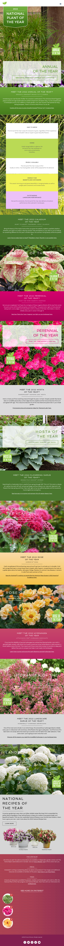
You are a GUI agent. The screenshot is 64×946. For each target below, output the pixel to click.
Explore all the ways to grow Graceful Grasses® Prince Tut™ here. (32, 108)
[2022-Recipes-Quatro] (29, 827)
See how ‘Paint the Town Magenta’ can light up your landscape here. (32, 314)
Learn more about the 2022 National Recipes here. (31, 819)
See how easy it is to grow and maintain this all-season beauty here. (32, 493)
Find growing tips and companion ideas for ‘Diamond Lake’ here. (32, 408)
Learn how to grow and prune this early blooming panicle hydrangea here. (32, 651)
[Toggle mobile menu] (61, 4)
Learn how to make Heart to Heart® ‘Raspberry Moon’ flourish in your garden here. (32, 238)
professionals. (32, 883)
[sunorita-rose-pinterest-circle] (7, 918)
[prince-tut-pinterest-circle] (7, 894)
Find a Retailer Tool (39, 861)
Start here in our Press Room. (46, 872)
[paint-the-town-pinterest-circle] (7, 906)
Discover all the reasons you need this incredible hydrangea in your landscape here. (32, 737)
